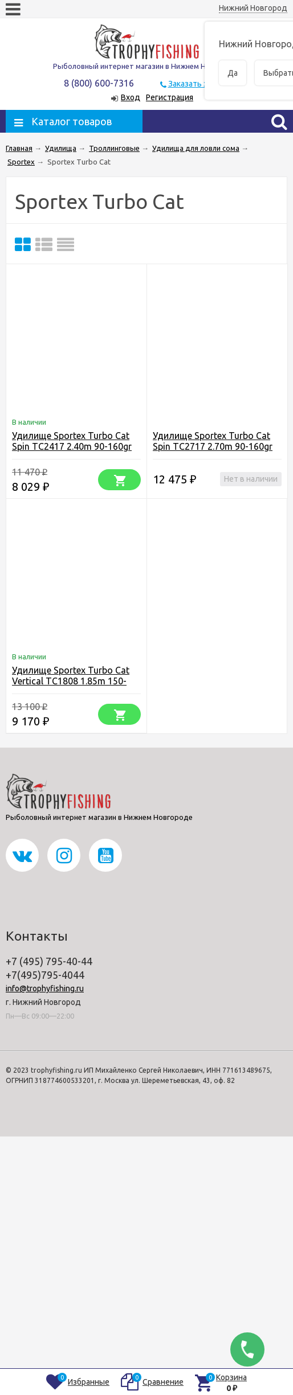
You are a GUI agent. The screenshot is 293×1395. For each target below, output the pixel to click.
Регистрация (169, 97)
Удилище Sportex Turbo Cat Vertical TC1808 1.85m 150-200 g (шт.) (70, 681)
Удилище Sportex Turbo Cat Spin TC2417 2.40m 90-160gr (72, 441)
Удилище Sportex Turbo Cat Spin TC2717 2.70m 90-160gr (212, 441)
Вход (130, 97)
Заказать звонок (199, 83)
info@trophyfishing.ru (45, 988)
